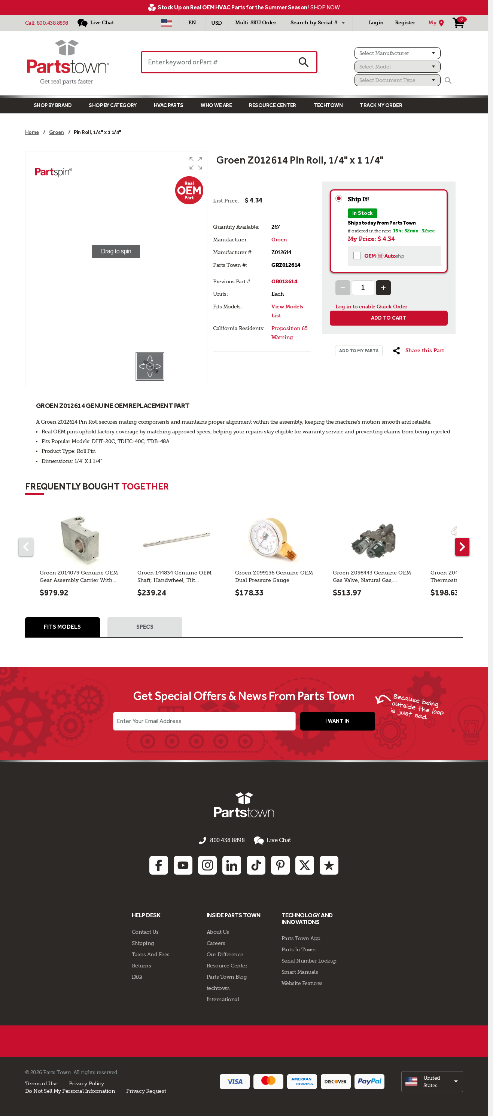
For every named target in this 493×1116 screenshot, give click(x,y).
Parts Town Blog (227, 976)
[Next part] (462, 547)
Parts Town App (301, 937)
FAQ (137, 976)
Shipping (143, 942)
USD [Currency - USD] (216, 23)
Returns (141, 964)
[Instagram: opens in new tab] (207, 864)
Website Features (302, 982)
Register (405, 22)
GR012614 (284, 281)
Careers (216, 942)
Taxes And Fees (151, 953)
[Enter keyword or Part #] (216, 62)
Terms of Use (41, 1082)
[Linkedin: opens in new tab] (231, 864)
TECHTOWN (328, 105)
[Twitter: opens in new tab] (304, 864)
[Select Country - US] (166, 23)
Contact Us (145, 931)
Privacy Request (146, 1090)
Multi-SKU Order (255, 22)
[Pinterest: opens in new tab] (280, 864)
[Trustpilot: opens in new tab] (329, 864)
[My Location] (437, 23)
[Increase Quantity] (383, 287)
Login (376, 22)
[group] (116, 251)
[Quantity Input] (363, 287)
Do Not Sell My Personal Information (70, 1090)
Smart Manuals (300, 971)
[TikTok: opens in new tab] (256, 864)
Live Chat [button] (270, 841)
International (223, 998)
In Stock (362, 213)
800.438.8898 (52, 23)
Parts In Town (299, 949)
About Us (218, 931)
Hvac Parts (168, 105)
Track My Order (381, 105)
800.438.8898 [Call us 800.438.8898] (227, 841)
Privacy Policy (86, 1082)
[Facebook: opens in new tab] (158, 864)
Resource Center (272, 105)
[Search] (448, 80)
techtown (218, 987)
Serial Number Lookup (309, 960)
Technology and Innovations (307, 918)
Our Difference (225, 953)
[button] (196, 163)
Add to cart (388, 318)
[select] (432, 1080)
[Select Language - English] (192, 23)
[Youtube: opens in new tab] (183, 864)
